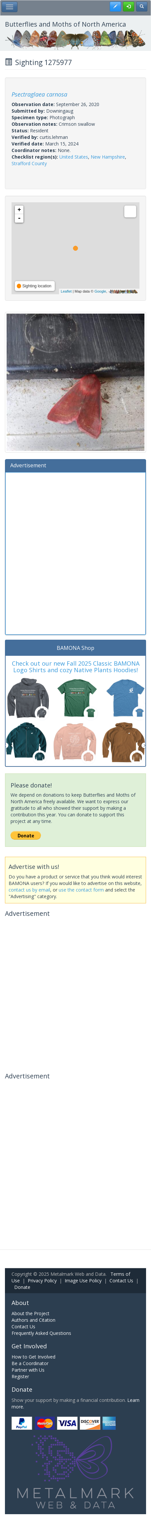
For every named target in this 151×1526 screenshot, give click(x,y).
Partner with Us (28, 1370)
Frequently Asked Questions (41, 1333)
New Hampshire (108, 157)
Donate (22, 1287)
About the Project (30, 1313)
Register (20, 1376)
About (20, 1303)
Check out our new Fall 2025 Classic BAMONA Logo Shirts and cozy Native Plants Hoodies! (75, 666)
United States (73, 157)
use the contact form (81, 890)
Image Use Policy (83, 1280)
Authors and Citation (33, 1320)
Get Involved (29, 1346)
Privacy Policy (42, 1280)
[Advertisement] (75, 552)
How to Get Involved (33, 1357)
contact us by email (29, 890)
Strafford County (29, 163)
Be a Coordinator (30, 1363)
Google (100, 291)
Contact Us (121, 1280)
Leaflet (66, 291)
